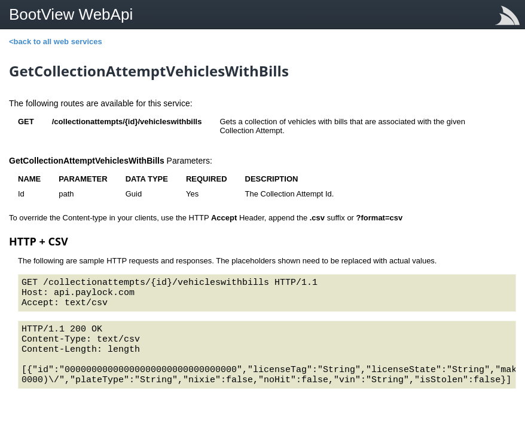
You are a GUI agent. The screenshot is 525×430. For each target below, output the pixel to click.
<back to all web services (55, 41)
